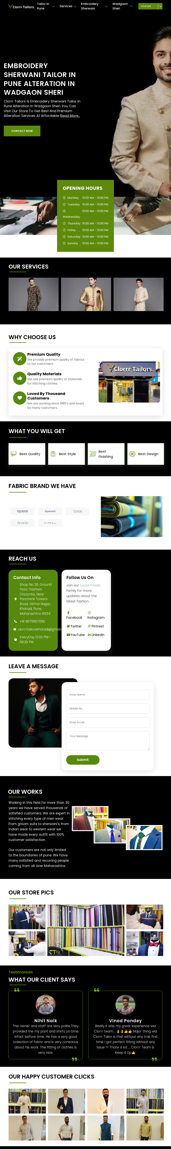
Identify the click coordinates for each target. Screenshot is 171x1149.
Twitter (74, 626)
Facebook (74, 615)
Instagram (96, 615)
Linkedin (95, 635)
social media (90, 585)
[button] (22, 131)
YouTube (75, 635)
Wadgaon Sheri (122, 6)
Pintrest (95, 626)
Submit (83, 759)
